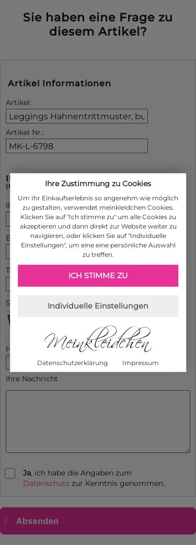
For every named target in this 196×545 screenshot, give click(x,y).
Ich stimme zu (98, 275)
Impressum (140, 363)
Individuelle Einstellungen (98, 306)
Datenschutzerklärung (72, 363)
